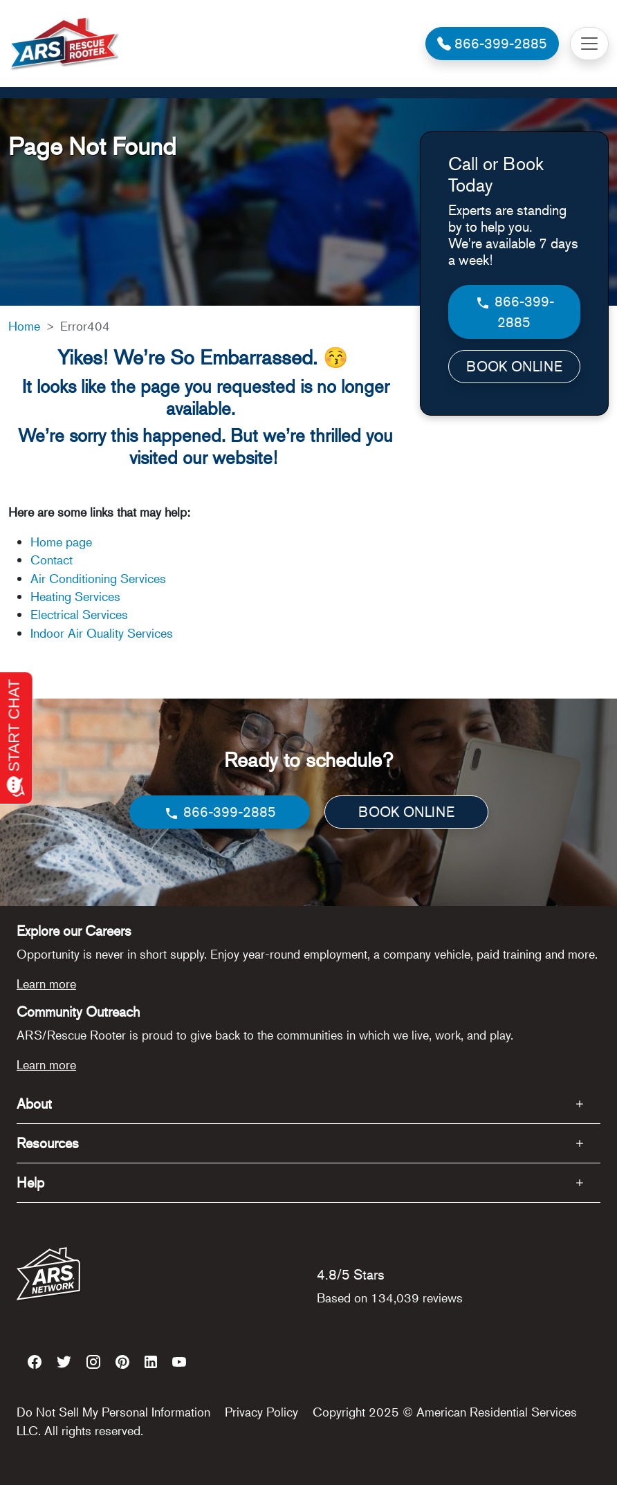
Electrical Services (79, 614)
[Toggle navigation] (589, 43)
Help (30, 1182)
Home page (62, 541)
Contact (51, 559)
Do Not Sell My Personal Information (113, 1411)
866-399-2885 (514, 312)
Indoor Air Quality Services (101, 632)
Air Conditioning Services (98, 578)
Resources (48, 1143)
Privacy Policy (261, 1411)
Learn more (46, 983)
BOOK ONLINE (514, 366)
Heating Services (75, 596)
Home (24, 325)
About (34, 1103)
